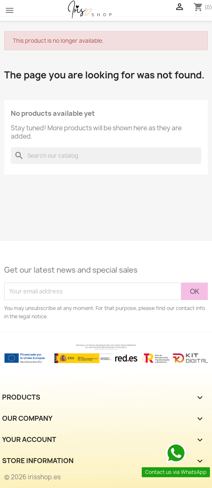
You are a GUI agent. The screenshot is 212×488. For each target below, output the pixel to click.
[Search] (106, 155)
